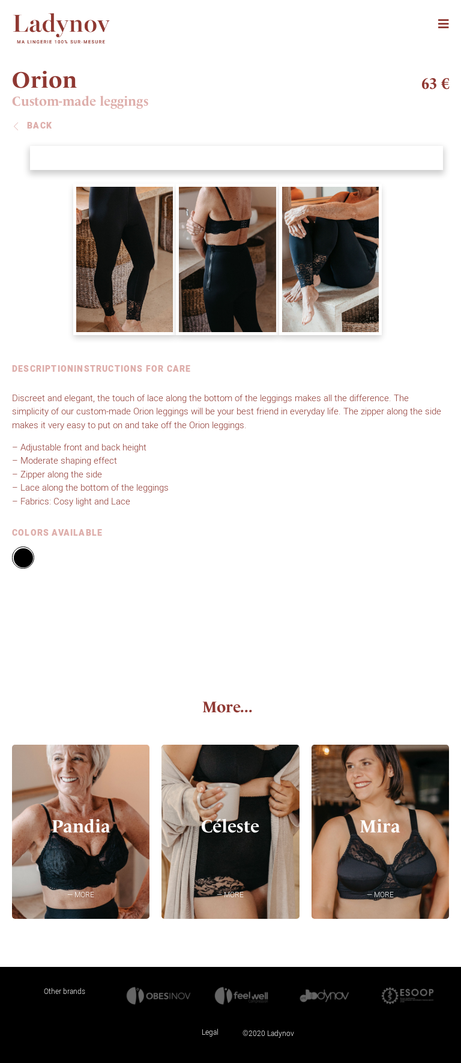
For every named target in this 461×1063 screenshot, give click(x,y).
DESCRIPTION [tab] (43, 370)
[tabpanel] (227, 450)
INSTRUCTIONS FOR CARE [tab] (132, 370)
